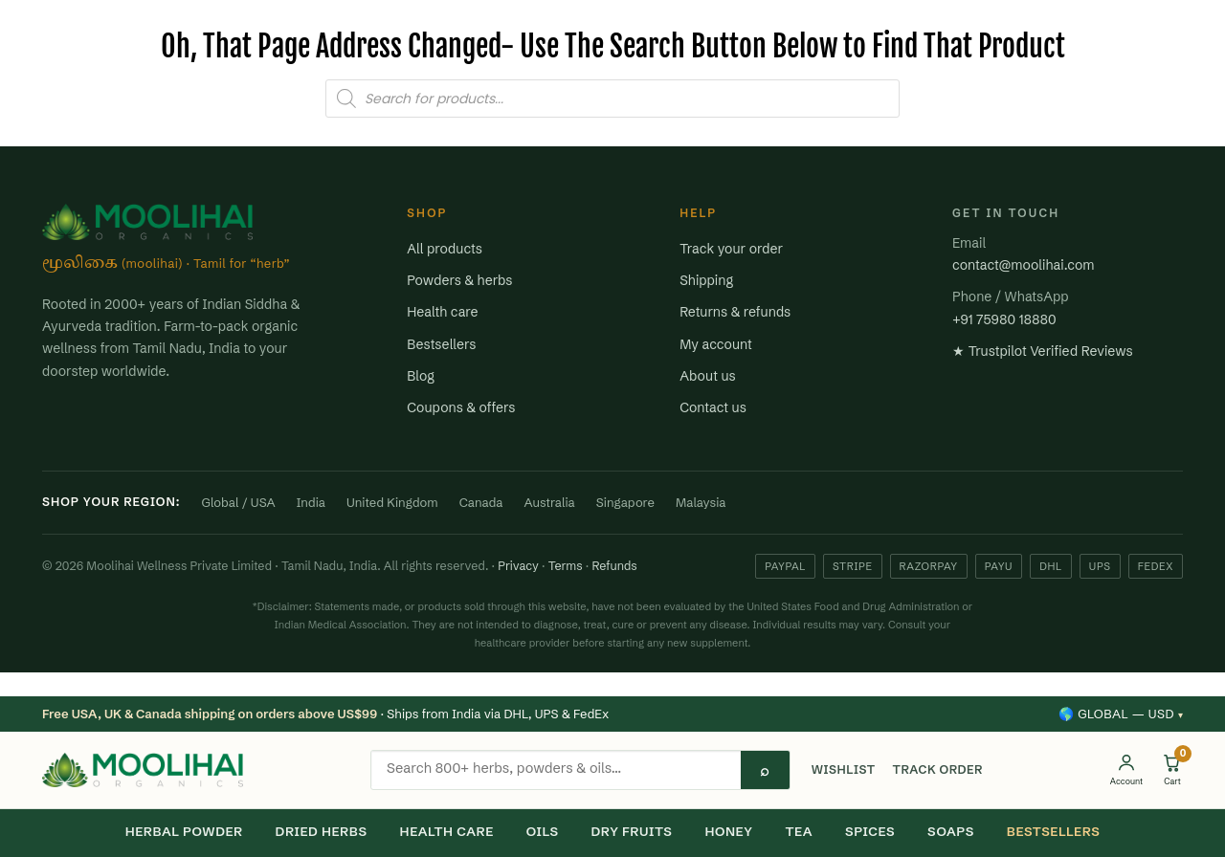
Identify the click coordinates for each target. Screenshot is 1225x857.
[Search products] (556, 768)
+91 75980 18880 (1004, 319)
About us (707, 376)
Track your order (731, 248)
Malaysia (701, 502)
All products (444, 248)
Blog (420, 376)
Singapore (625, 502)
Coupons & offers (461, 407)
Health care (442, 311)
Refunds (613, 566)
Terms (565, 566)
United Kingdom (392, 502)
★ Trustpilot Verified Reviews (1042, 351)
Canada (481, 502)
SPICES (870, 831)
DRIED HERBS (322, 831)
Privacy (518, 566)
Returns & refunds (735, 311)
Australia (549, 502)
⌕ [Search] (764, 770)
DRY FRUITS (632, 831)
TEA (799, 831)
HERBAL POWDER (184, 831)
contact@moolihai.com (1023, 265)
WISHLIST (844, 769)
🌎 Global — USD (1120, 713)
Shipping (706, 280)
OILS (542, 831)
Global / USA (239, 502)
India (311, 502)
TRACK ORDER (938, 769)
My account (715, 344)
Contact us (712, 407)
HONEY (728, 831)
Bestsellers (441, 344)
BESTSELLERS (1054, 831)
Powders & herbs (459, 280)
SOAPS (950, 831)
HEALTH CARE (447, 831)
